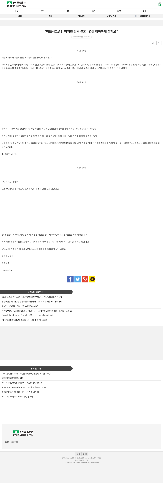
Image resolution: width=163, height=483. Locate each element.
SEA (119, 11)
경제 (50, 16)
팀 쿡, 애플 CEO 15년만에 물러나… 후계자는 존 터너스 (24, 387)
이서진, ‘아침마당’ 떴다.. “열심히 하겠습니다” (20, 306)
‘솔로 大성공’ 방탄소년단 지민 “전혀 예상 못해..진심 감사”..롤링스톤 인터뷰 (32, 296)
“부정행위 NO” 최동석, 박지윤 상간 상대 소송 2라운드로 (24, 320)
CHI (145, 11)
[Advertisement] (81, 342)
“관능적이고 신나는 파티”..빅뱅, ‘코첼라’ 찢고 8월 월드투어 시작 (27, 315)
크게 (154, 43)
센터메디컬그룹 (143, 16)
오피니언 (81, 16)
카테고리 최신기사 (36, 291)
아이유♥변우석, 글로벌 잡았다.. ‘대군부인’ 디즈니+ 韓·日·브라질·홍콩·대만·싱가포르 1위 (37, 310)
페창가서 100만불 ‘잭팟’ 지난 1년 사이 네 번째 (20, 392)
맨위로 (85, 454)
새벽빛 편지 (111, 16)
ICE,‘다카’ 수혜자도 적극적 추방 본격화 (17, 396)
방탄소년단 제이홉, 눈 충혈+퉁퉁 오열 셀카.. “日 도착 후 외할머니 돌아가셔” (32, 301)
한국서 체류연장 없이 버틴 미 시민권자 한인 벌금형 (22, 382)
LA (16, 11)
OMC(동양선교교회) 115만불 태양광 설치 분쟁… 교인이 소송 (26, 373)
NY (42, 11)
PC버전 (78, 454)
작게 (159, 43)
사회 (20, 16)
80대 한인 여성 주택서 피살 (13, 378)
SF (93, 11)
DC (68, 11)
